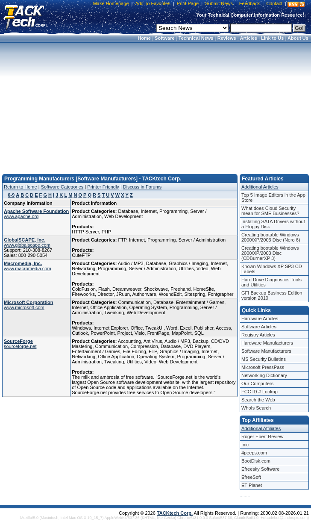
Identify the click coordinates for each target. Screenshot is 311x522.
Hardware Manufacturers (267, 342)
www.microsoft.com (24, 307)
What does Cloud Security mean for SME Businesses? (270, 211)
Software (164, 38)
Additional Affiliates (261, 428)
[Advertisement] (155, 105)
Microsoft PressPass (262, 367)
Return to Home (20, 186)
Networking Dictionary (264, 375)
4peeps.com (254, 452)
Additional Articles (260, 186)
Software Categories (62, 186)
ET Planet (251, 485)
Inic (245, 444)
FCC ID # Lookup (259, 391)
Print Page (188, 3)
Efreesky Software (260, 469)
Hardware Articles (259, 318)
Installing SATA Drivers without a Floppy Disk (273, 224)
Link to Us (272, 38)
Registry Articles (258, 334)
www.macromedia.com (27, 268)
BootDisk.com (255, 460)
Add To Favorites (152, 3)
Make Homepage (111, 3)
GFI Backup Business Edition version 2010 (271, 295)
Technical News (196, 38)
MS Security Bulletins (263, 359)
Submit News (219, 3)
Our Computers (257, 383)
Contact (274, 3)
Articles (248, 38)
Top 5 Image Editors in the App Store (273, 197)
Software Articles (258, 326)
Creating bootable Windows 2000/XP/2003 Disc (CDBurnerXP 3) (270, 253)
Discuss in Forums (142, 186)
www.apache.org (21, 216)
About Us (298, 38)
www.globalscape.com (27, 245)
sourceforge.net (20, 346)
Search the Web (258, 399)
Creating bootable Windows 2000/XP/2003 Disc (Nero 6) (270, 237)
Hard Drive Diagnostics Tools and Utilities (271, 282)
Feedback (249, 3)
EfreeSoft (251, 477)
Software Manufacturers (266, 351)
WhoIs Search (256, 407)
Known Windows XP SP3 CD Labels (271, 269)
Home (144, 38)
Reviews (226, 38)
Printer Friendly (103, 186)
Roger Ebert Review (262, 436)
